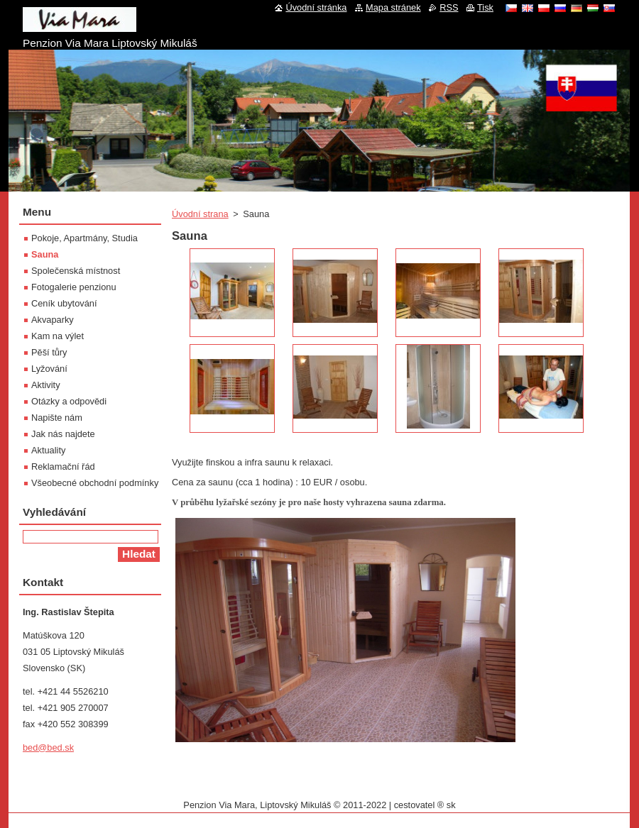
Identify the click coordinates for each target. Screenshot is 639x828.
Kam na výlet (57, 336)
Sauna (44, 254)
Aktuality (48, 450)
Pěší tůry (49, 352)
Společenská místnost (75, 270)
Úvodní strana (200, 214)
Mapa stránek (393, 7)
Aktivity (45, 385)
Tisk (485, 7)
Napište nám (56, 417)
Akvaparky (52, 319)
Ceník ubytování (64, 303)
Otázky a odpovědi (68, 401)
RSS (448, 7)
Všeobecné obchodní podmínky (94, 483)
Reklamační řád (63, 466)
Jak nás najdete (63, 434)
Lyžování (49, 368)
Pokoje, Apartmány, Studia (84, 238)
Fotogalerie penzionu (73, 287)
